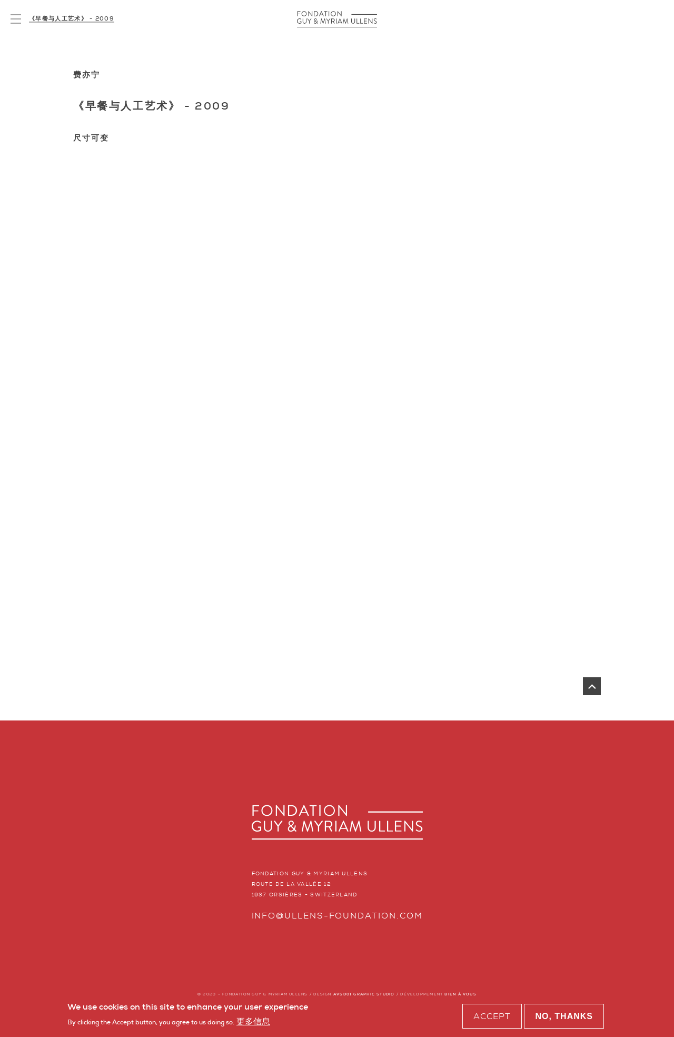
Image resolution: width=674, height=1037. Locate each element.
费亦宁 (86, 75)
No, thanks (564, 1017)
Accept (492, 1017)
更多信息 (253, 1023)
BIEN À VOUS (460, 994)
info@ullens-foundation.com (337, 915)
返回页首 (592, 686)
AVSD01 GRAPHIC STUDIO (364, 994)
